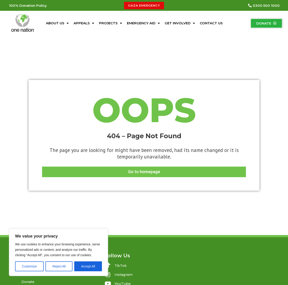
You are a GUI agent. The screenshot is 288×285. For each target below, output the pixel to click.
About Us (57, 23)
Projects (110, 23)
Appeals (84, 23)
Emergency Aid (143, 23)
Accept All (88, 266)
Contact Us (211, 23)
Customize (29, 266)
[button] (27, 5)
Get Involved (180, 23)
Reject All (58, 266)
